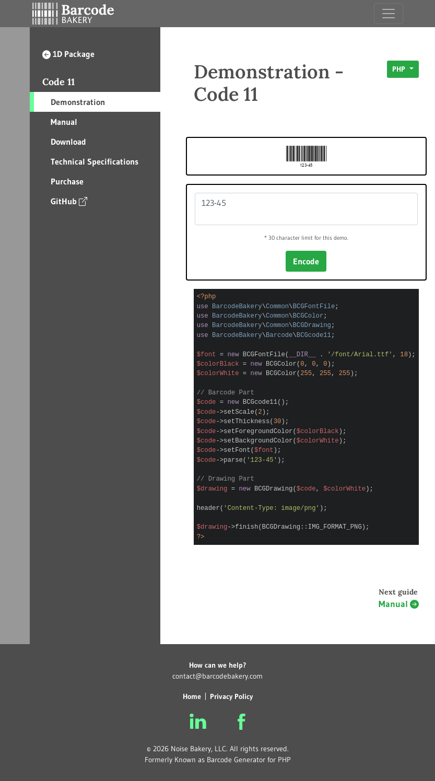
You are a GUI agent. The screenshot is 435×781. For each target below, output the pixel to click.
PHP (399, 69)
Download (68, 141)
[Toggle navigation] (388, 13)
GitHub (69, 200)
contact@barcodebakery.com (217, 676)
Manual (64, 121)
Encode (306, 261)
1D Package (68, 54)
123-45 (306, 209)
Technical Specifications (94, 161)
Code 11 (58, 82)
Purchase (67, 181)
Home (192, 696)
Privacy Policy (231, 696)
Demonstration (78, 102)
